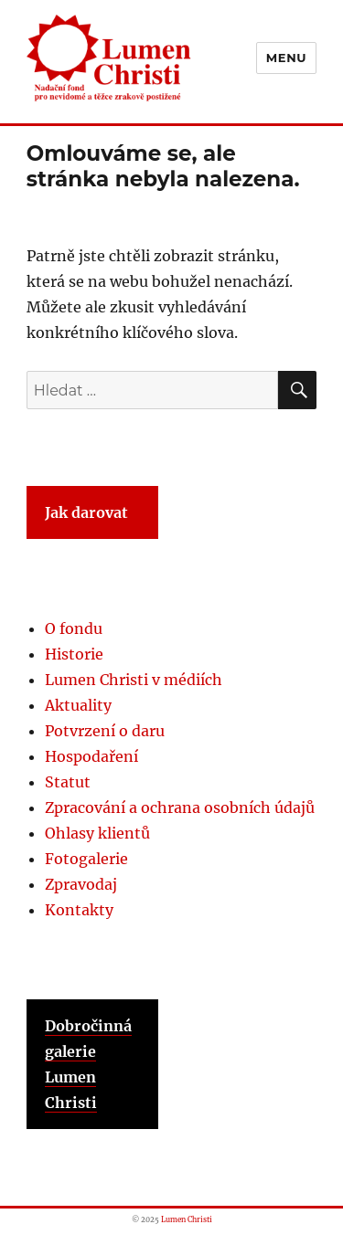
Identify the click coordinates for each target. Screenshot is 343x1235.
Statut (68, 782)
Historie (74, 654)
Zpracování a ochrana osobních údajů (180, 807)
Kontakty (79, 910)
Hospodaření (91, 756)
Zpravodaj (81, 884)
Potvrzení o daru (105, 731)
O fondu (73, 628)
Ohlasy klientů (97, 833)
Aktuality (78, 705)
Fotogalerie (86, 859)
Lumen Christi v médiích (133, 679)
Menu (286, 57)
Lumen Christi (186, 1219)
